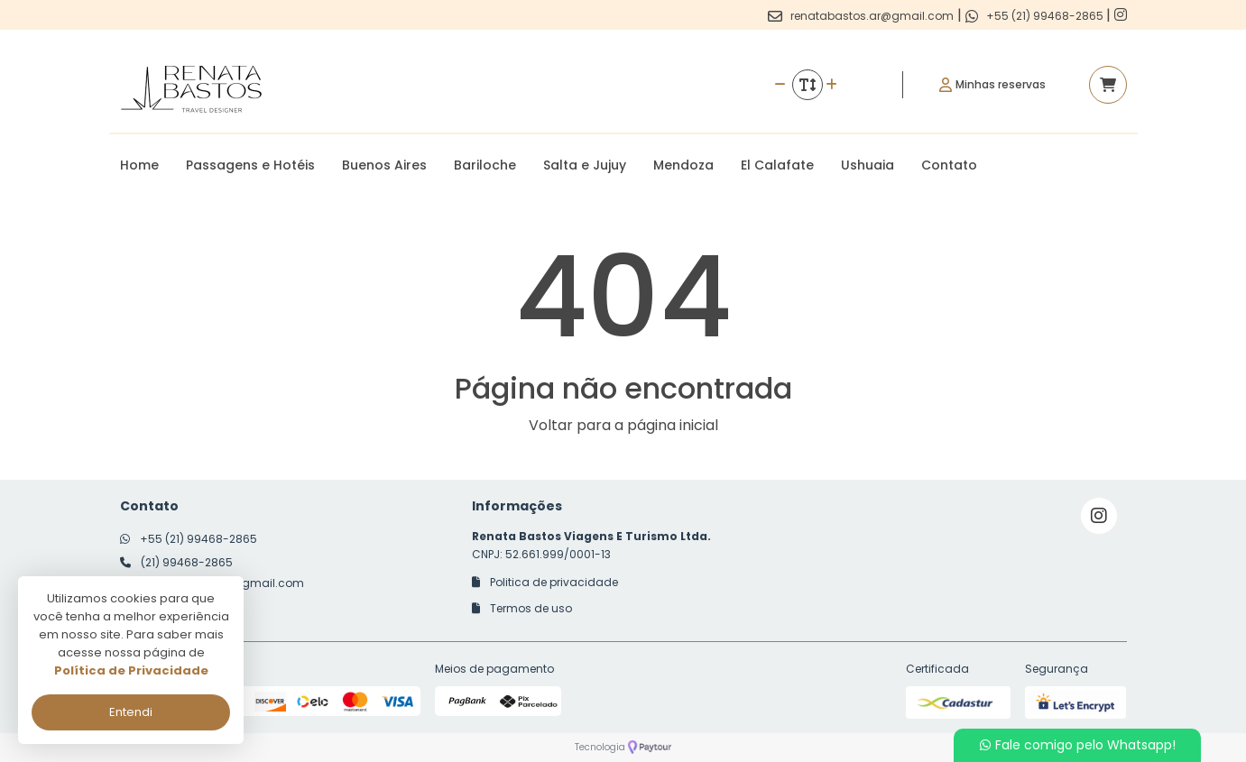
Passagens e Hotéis (250, 165)
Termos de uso (522, 608)
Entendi (130, 712)
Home (139, 165)
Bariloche (485, 165)
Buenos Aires (384, 165)
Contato (949, 165)
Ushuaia (867, 165)
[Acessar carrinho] (1108, 85)
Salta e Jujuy (584, 165)
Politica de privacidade (545, 582)
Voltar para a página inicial (623, 425)
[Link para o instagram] (1120, 15)
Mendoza (683, 165)
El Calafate (777, 165)
